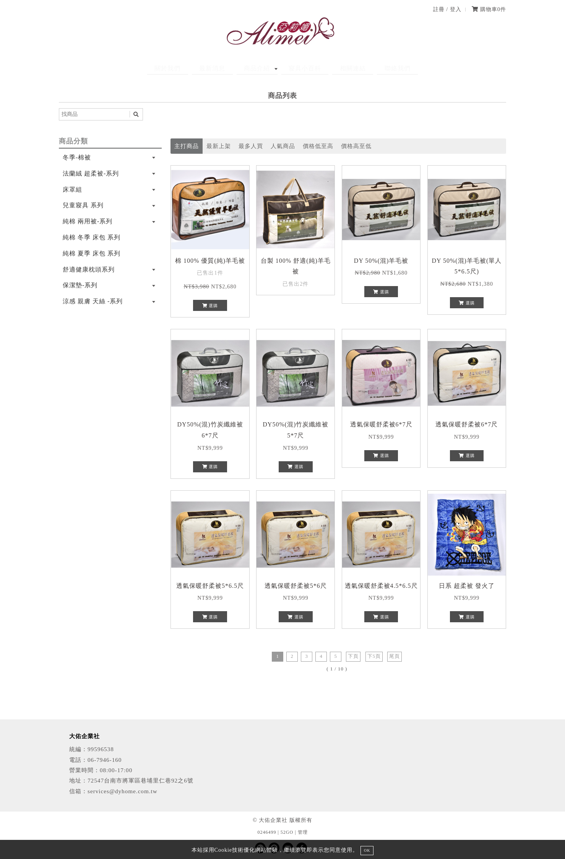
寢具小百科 (301, 68)
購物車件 (489, 9)
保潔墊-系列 (80, 285)
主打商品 (186, 146)
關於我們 (186, 68)
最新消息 (223, 68)
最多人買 (251, 146)
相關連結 (342, 68)
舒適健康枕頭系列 (89, 269)
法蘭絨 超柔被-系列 (91, 173)
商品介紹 (261, 68)
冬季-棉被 (77, 157)
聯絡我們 (380, 68)
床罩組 (72, 189)
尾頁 (394, 656)
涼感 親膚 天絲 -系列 (93, 301)
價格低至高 (318, 146)
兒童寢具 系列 (83, 205)
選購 (210, 305)
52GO (287, 832)
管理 (303, 832)
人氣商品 (283, 146)
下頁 (353, 656)
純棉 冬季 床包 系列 (91, 237)
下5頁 (374, 656)
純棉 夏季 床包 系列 (91, 253)
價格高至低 (356, 146)
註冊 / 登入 (447, 9)
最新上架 (218, 146)
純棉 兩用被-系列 (87, 221)
